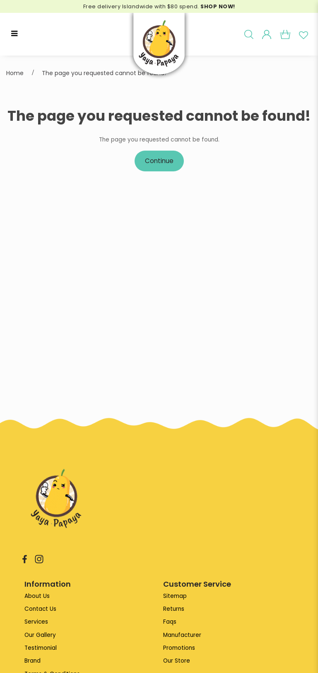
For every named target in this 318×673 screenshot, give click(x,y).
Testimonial (40, 648)
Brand (32, 662)
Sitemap (175, 596)
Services (36, 622)
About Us (37, 596)
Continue (159, 161)
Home (15, 73)
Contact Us (40, 609)
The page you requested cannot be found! (104, 73)
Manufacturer (182, 635)
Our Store (176, 662)
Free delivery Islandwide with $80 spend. (159, 6)
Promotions (179, 648)
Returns (173, 609)
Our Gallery (40, 635)
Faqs (169, 622)
